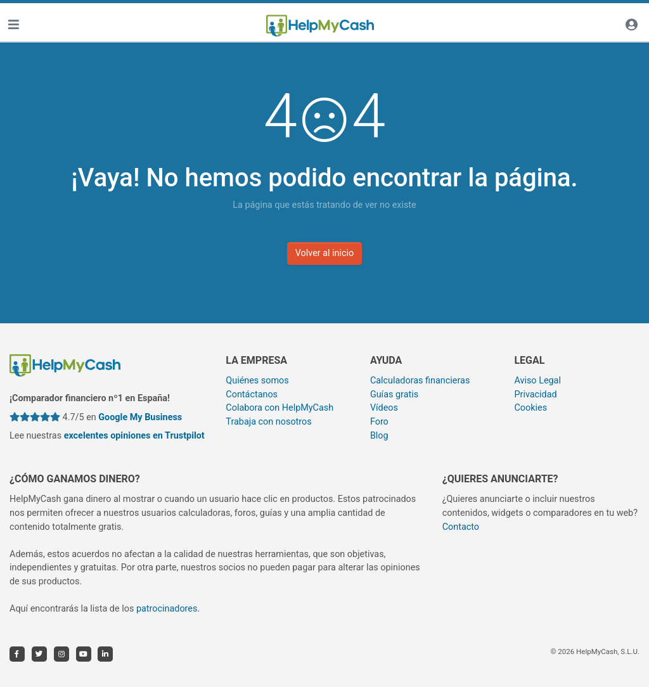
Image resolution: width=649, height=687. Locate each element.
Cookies (530, 407)
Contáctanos (252, 394)
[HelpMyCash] (320, 26)
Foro (379, 421)
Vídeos (384, 407)
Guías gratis (394, 394)
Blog (379, 435)
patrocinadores (167, 608)
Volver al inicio (324, 253)
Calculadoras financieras (420, 380)
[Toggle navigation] (13, 25)
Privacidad (535, 394)
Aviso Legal (537, 380)
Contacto (460, 527)
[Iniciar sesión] (631, 25)
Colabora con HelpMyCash (279, 407)
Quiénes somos (257, 380)
